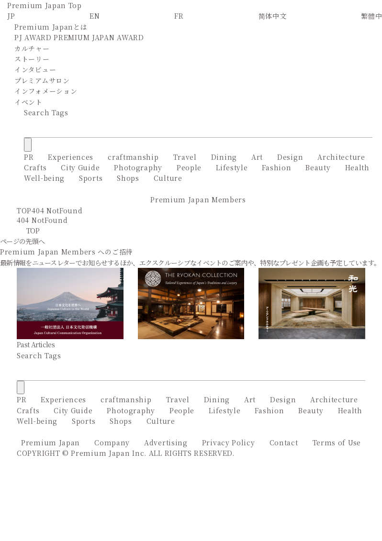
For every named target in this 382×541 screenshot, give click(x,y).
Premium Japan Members (198, 199)
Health (357, 167)
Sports (90, 178)
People (189, 167)
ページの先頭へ (22, 241)
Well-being (44, 178)
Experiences (70, 157)
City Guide (80, 167)
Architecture (341, 157)
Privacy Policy (228, 442)
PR (29, 157)
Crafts (35, 167)
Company (112, 442)
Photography (138, 167)
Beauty (317, 167)
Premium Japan (50, 442)
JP (11, 16)
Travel (185, 157)
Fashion (276, 167)
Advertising (166, 442)
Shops (128, 178)
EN (95, 16)
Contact (284, 442)
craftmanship (133, 157)
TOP (24, 210)
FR (178, 16)
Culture (168, 178)
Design (290, 157)
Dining (224, 157)
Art (257, 157)
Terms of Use (337, 442)
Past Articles (36, 344)
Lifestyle (231, 167)
